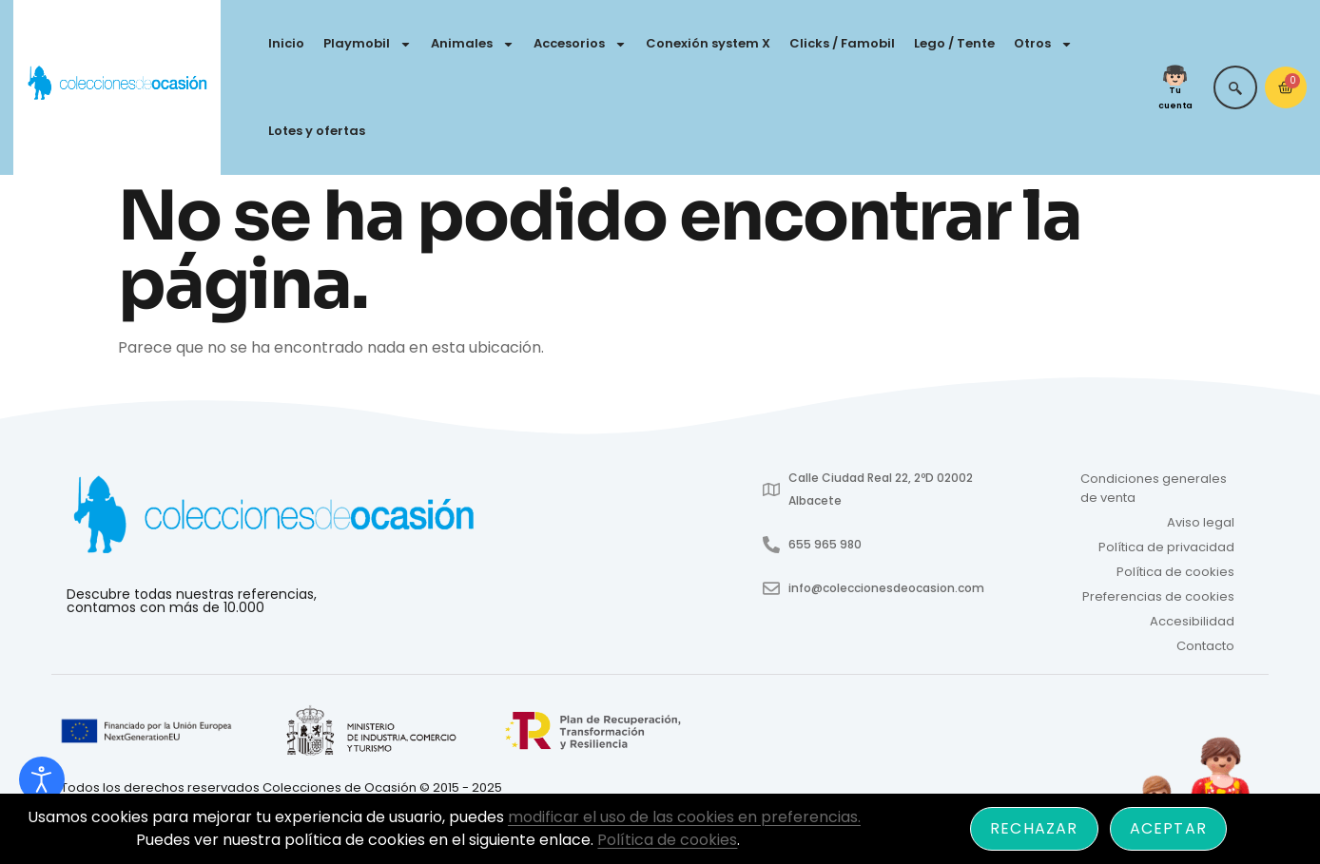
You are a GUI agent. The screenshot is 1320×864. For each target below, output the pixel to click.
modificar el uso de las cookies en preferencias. (684, 817)
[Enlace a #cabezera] (273, 517)
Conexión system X (708, 43)
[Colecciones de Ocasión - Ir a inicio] (117, 84)
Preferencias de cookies (1158, 596)
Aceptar (1168, 828)
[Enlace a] (148, 732)
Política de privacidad (1166, 547)
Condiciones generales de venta (1153, 488)
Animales (472, 44)
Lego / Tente (954, 43)
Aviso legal (1200, 522)
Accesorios (580, 44)
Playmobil (367, 44)
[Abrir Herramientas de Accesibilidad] (42, 779)
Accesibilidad (1192, 621)
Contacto (1205, 646)
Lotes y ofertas (316, 131)
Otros (1043, 44)
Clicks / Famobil (842, 43)
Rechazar (1034, 828)
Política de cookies (1175, 572)
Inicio (286, 43)
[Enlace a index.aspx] (371, 732)
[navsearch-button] (1235, 87)
